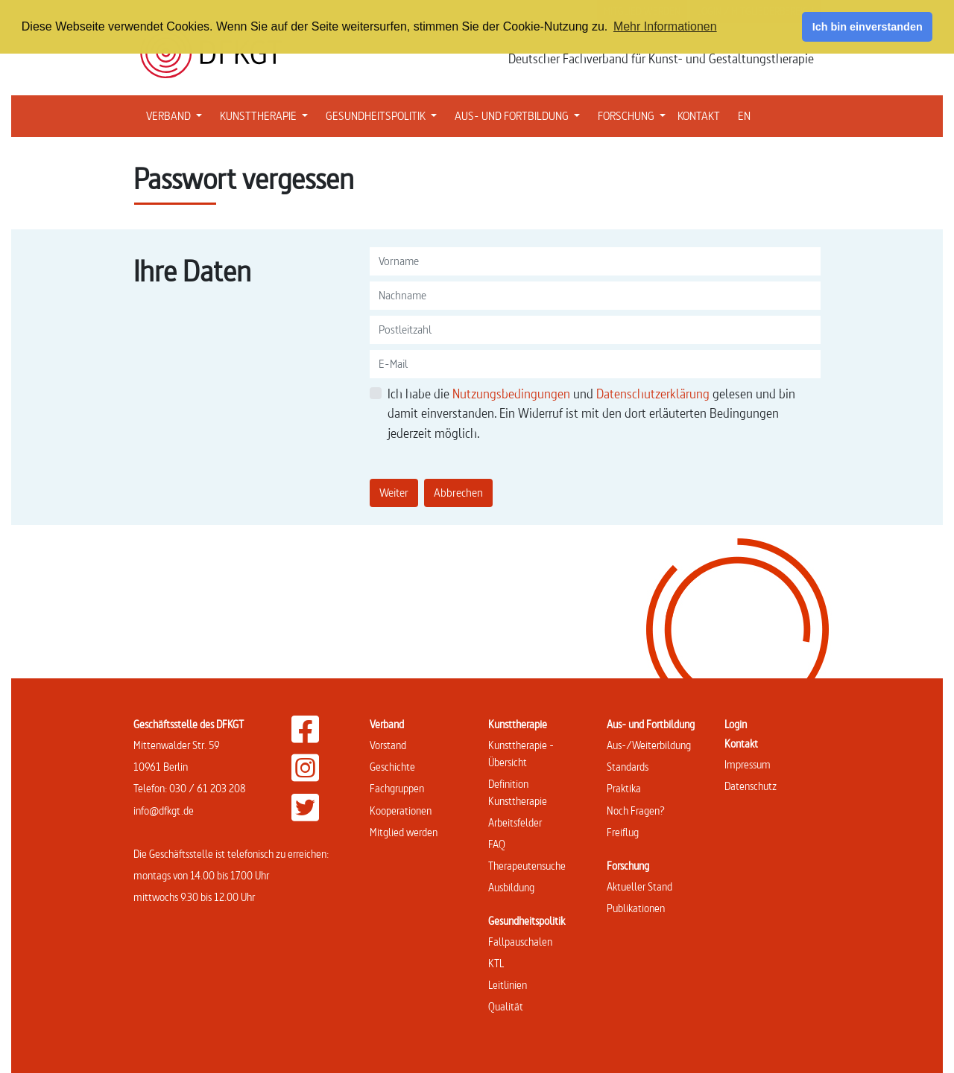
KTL (496, 963)
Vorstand (388, 745)
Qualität (505, 1006)
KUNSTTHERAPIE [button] (267, 114)
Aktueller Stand (639, 886)
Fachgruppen (397, 788)
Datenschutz (750, 786)
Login (735, 724)
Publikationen (636, 908)
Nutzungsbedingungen (512, 393)
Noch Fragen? (636, 810)
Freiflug (623, 832)
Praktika (624, 788)
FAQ (496, 844)
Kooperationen (401, 810)
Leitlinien (507, 984)
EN (744, 116)
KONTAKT (698, 116)
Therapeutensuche (527, 865)
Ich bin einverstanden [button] (867, 27)
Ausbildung (511, 887)
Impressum (747, 764)
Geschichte (392, 766)
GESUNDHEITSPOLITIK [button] (384, 114)
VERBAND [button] (177, 114)
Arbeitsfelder (515, 822)
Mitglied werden (403, 832)
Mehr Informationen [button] (665, 26)
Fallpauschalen (520, 941)
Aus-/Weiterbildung (649, 745)
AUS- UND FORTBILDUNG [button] (520, 114)
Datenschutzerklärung (654, 393)
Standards (627, 766)
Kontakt (741, 743)
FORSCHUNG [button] (635, 114)
